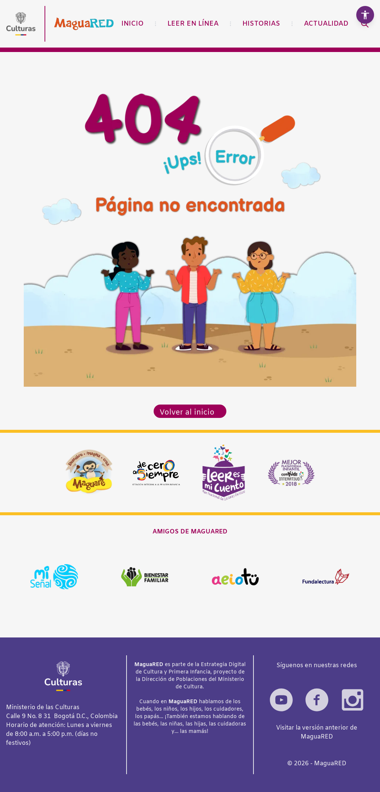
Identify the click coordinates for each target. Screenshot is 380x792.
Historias (261, 23)
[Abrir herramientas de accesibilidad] (365, 15)
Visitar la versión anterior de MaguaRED (316, 732)
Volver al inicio (187, 413)
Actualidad (326, 23)
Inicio (132, 23)
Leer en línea (193, 23)
